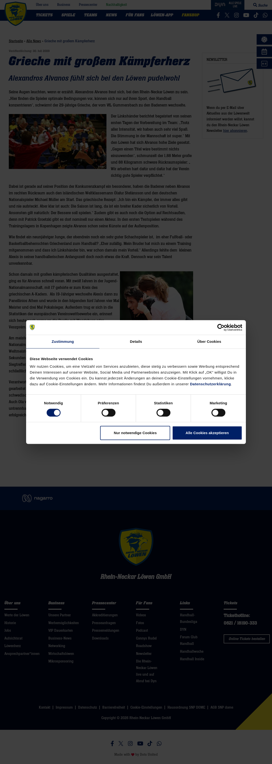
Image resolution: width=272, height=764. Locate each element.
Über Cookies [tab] (209, 341)
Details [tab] (136, 341)
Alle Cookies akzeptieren (207, 433)
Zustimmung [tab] (63, 341)
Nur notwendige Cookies (135, 433)
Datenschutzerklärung (210, 384)
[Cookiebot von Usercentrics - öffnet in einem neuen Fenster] (220, 327)
